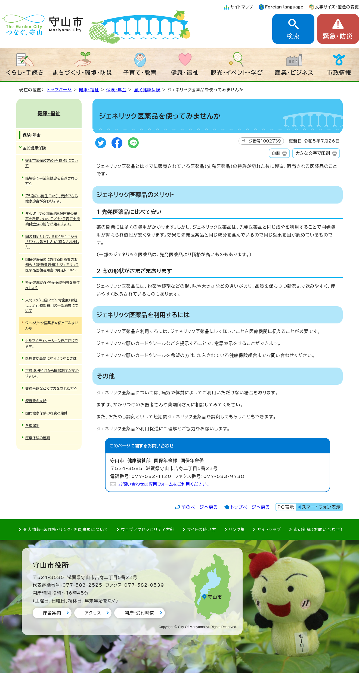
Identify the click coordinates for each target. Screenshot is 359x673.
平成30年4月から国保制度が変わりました (52, 373)
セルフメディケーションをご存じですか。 (51, 343)
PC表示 (285, 507)
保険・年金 (116, 90)
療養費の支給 (36, 401)
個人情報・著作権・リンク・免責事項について (66, 530)
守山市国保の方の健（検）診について (51, 163)
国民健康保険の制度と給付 (46, 413)
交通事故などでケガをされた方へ (51, 388)
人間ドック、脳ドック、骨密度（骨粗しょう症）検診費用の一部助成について (51, 305)
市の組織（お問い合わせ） (318, 530)
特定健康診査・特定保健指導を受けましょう (52, 285)
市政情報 (339, 72)
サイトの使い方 (201, 530)
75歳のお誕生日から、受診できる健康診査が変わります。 (51, 198)
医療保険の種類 (37, 438)
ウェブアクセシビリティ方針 (148, 530)
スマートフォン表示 (321, 507)
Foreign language (284, 7)
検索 (293, 36)
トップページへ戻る (250, 507)
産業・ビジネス (294, 72)
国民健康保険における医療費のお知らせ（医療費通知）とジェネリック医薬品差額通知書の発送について (52, 265)
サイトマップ (241, 7)
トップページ (59, 90)
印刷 (276, 153)
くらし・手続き (25, 72)
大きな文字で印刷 (312, 153)
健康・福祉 (185, 72)
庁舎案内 (52, 613)
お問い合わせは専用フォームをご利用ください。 (163, 484)
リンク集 (237, 530)
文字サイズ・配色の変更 (337, 7)
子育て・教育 (140, 72)
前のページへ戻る (199, 507)
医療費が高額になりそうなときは (51, 358)
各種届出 (32, 426)
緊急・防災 (338, 36)
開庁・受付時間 (139, 613)
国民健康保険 (147, 90)
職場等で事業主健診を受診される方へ (51, 181)
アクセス (93, 613)
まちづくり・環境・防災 (83, 72)
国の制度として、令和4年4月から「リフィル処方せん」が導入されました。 (52, 242)
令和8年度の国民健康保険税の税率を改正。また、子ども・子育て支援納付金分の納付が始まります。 (52, 219)
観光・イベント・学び (237, 72)
